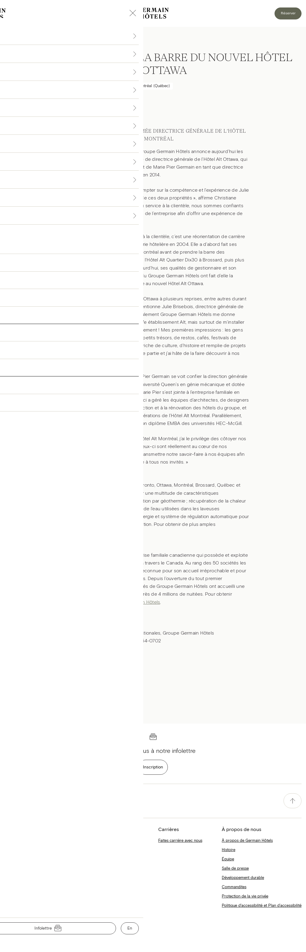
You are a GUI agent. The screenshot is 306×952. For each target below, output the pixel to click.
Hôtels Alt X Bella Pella (87, 850)
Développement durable (243, 878)
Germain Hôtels (143, 602)
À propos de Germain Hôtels (247, 841)
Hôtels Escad (16, 859)
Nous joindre (14, 941)
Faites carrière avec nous (180, 841)
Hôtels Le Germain (20, 869)
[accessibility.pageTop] (293, 800)
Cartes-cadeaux (82, 869)
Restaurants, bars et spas (26, 878)
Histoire (228, 850)
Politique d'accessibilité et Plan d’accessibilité (262, 906)
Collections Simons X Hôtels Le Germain (103, 841)
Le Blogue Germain (21, 887)
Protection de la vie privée (245, 896)
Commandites (234, 887)
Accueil (10, 841)
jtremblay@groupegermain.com (91, 640)
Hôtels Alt (120, 532)
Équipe (228, 859)
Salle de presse (235, 869)
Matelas (74, 859)
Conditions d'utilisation (23, 928)
